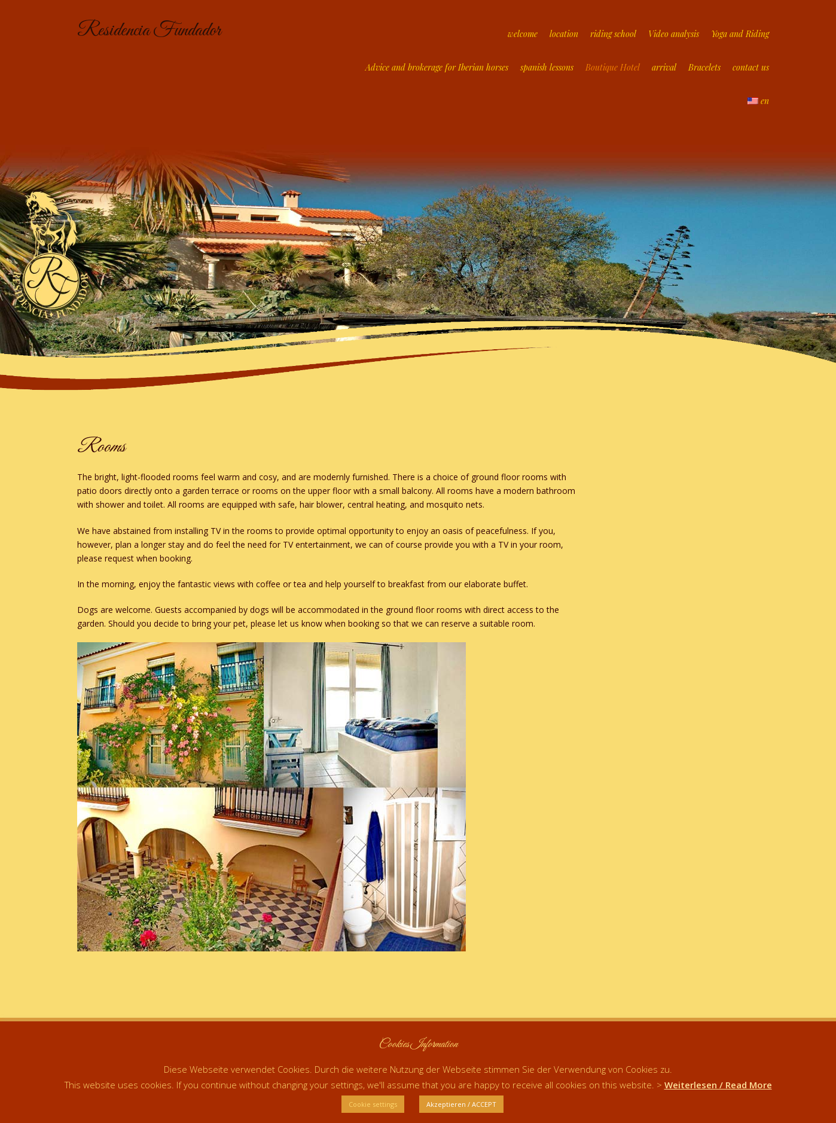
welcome (523, 33)
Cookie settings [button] (373, 1104)
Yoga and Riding (740, 33)
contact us (751, 67)
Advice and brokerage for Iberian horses (436, 67)
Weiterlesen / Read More (718, 1085)
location (564, 33)
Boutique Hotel (612, 67)
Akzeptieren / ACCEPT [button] (461, 1104)
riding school (613, 33)
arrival (664, 67)
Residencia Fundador (149, 31)
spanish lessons (546, 67)
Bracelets (704, 67)
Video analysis (673, 33)
